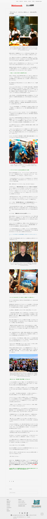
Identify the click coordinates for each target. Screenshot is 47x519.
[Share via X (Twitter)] (11, 481)
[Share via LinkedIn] (13, 481)
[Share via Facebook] (9, 481)
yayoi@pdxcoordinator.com (18, 515)
